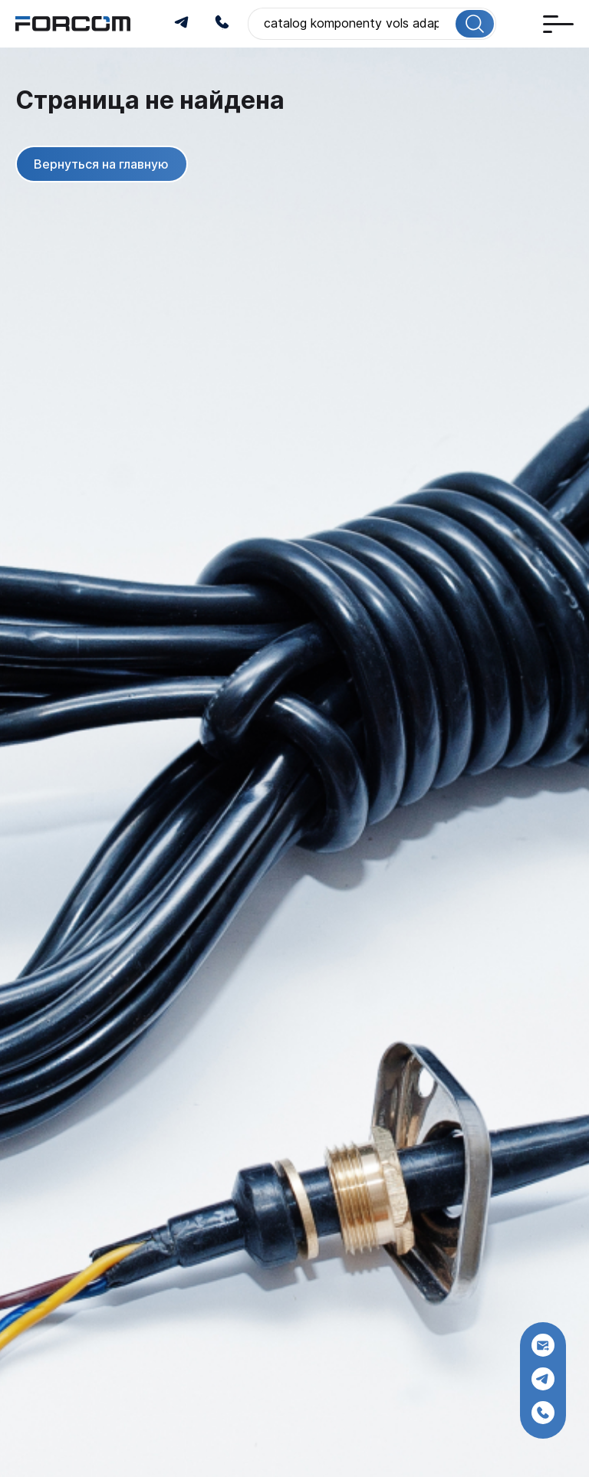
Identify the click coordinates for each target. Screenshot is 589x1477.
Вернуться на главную (101, 163)
